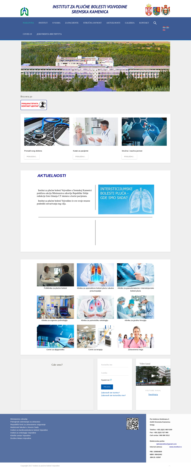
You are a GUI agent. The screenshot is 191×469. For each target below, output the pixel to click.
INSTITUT (43, 23)
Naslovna (28, 23)
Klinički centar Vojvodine (20, 435)
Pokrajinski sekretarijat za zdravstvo (25, 422)
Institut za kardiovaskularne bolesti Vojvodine (29, 430)
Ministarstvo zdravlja (18, 419)
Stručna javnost (92, 23)
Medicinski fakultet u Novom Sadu (24, 427)
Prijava (107, 387)
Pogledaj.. (32, 156)
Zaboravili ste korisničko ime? (113, 395)
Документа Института (49, 34)
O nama (56, 23)
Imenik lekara (161, 438)
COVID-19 (27, 34)
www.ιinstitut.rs (175, 447)
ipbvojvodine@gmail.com (166, 444)
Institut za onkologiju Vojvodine (23, 433)
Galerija (129, 23)
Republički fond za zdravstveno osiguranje (28, 424)
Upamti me (105, 380)
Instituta (153, 394)
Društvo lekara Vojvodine (20, 438)
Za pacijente (71, 23)
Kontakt (144, 23)
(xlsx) (176, 438)
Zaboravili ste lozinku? (110, 393)
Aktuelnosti (113, 23)
